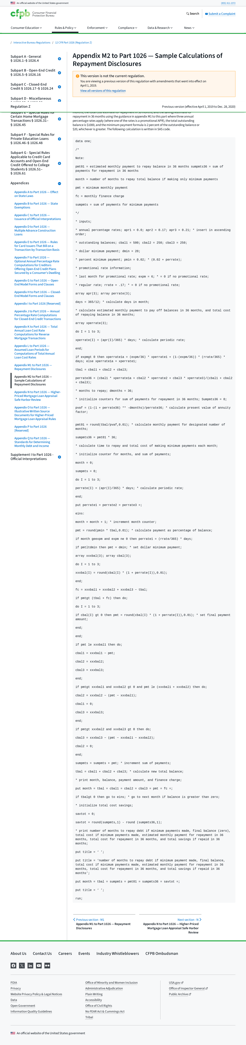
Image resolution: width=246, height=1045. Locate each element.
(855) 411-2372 (228, 3)
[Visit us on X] (22, 965)
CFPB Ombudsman (161, 953)
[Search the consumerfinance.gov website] (192, 14)
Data (14, 1000)
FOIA (14, 982)
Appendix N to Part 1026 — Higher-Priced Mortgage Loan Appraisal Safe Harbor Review (37, 396)
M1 (90, 920)
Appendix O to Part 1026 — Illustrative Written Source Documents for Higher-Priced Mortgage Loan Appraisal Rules (35, 413)
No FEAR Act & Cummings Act (105, 1011)
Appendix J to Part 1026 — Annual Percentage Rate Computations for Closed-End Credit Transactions (37, 315)
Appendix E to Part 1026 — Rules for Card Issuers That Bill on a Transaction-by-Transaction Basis (36, 246)
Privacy (16, 988)
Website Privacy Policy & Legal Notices (36, 994)
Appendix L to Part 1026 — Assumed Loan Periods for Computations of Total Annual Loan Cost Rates (34, 352)
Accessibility (93, 1000)
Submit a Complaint (220, 14)
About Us (18, 953)
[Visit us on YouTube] (39, 965)
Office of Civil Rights (98, 1005)
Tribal (89, 1017)
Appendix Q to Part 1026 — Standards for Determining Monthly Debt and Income (32, 442)
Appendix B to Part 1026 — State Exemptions (36, 205)
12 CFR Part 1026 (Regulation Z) (73, 42)
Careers (65, 953)
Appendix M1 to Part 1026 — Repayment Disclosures (33, 367)
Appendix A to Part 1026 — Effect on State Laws (36, 194)
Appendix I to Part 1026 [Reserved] (37, 303)
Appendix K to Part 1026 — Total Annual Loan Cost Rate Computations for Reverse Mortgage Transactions (35, 332)
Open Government (23, 1005)
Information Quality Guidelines (31, 1011)
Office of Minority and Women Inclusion (111, 982)
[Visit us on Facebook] (13, 965)
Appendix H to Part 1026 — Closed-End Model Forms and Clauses (37, 294)
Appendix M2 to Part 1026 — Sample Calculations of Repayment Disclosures (33, 380)
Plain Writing (94, 994)
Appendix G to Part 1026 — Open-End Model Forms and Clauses (36, 282)
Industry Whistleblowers (117, 953)
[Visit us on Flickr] (47, 965)
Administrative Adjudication (104, 988)
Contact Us (42, 953)
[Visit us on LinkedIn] (30, 965)
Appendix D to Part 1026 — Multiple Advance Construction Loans (35, 230)
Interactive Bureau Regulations (31, 42)
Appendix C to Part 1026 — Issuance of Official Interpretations (37, 217)
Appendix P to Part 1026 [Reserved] (30, 428)
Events (84, 953)
